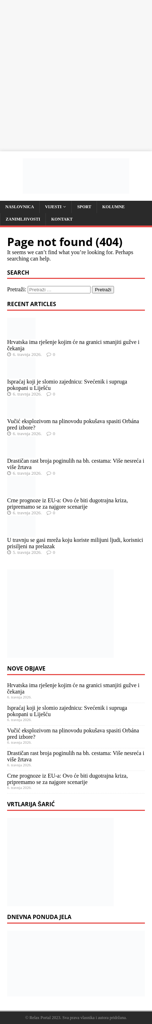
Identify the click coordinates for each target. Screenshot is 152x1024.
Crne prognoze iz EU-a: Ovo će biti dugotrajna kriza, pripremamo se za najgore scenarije (67, 503)
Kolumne (113, 206)
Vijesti (53, 206)
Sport (84, 206)
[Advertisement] (76, 75)
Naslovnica (19, 206)
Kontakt (61, 219)
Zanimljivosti (23, 219)
